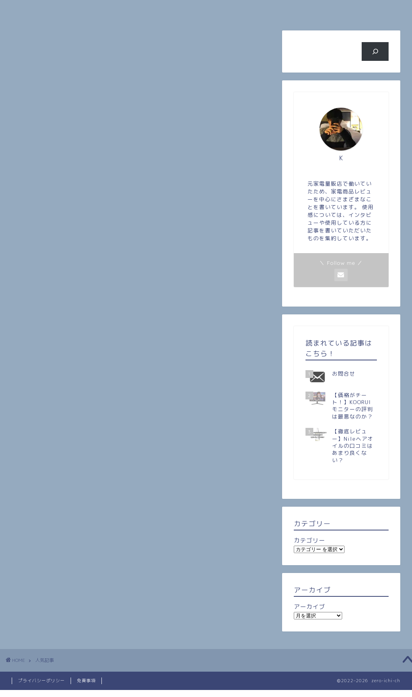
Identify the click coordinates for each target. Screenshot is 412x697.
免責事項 (86, 680)
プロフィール (106, 10)
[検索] (375, 51)
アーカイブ (309, 607)
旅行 (239, 10)
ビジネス (305, 10)
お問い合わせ (371, 10)
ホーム (41, 10)
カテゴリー (309, 540)
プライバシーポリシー (41, 680)
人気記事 (173, 10)
